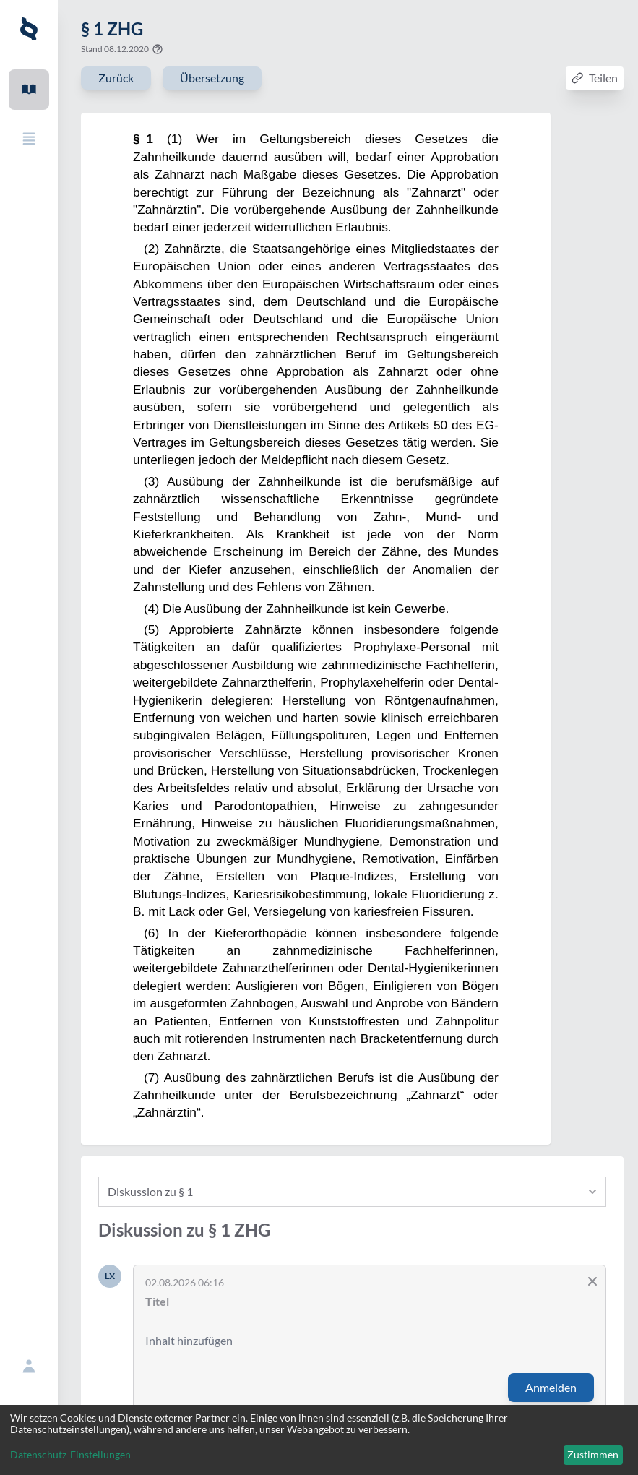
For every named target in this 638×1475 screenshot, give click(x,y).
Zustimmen (592, 1454)
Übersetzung (212, 78)
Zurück (116, 78)
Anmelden (551, 1387)
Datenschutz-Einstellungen (70, 1455)
